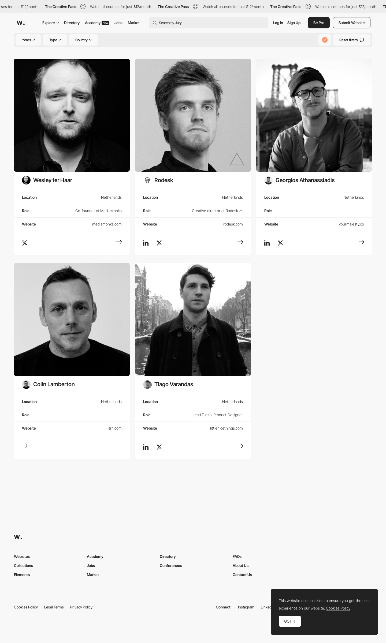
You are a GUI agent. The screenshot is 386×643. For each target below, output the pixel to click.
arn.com (115, 428)
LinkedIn (267, 607)
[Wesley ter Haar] (47, 180)
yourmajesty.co (351, 224)
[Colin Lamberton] (48, 384)
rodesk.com (233, 224)
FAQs (237, 556)
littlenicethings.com (226, 428)
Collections (23, 565)
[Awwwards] (21, 23)
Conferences (171, 565)
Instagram (246, 607)
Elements (22, 574)
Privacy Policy (81, 607)
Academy (97, 22)
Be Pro (318, 22)
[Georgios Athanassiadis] (299, 180)
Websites (22, 556)
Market (134, 22)
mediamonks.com (107, 224)
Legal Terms (54, 607)
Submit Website (352, 22)
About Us (240, 565)
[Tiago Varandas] (168, 384)
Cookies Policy (26, 607)
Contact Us (242, 574)
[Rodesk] (158, 180)
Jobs (118, 22)
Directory (72, 22)
